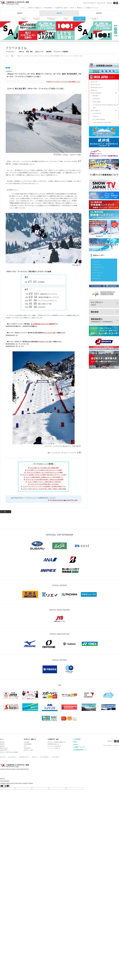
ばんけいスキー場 (45, 341)
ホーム (23, 7)
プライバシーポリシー (89, 3)
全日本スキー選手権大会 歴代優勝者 (9, 752)
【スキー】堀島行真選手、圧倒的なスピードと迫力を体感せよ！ (44, 477)
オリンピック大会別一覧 (54, 748)
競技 (12, 55)
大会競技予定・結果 (61, 7)
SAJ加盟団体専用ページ (79, 749)
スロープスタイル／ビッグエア (102, 122)
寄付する (75, 744)
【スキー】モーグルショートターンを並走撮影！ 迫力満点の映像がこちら (44, 486)
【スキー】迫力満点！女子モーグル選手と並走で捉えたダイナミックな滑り (44, 474)
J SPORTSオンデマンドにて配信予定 (44, 324)
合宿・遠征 (29, 51)
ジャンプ (23, 19)
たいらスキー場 (50, 332)
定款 (25, 746)
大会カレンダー (39, 51)
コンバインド (36, 19)
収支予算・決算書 (28, 750)
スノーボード (94, 19)
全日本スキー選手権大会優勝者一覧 (56, 742)
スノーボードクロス (99, 119)
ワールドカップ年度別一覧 (54, 746)
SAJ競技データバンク (92, 7)
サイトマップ (101, 3)
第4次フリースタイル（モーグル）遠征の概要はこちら (64, 81)
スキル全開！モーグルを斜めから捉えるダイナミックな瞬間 (44, 470)
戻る (5, 511)
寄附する (79, 7)
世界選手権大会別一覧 (53, 744)
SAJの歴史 (26, 742)
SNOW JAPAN (3, 750)
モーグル (95, 95)
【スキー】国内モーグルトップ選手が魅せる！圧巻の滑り (44, 482)
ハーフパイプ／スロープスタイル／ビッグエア (105, 106)
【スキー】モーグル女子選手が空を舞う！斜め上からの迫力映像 (44, 479)
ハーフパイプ (97, 113)
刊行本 (72, 7)
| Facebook (96, 286)
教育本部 (99, 13)
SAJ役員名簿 (27, 748)
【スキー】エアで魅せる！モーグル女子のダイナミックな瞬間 (44, 472)
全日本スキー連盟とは (34, 7)
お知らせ (21, 51)
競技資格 (48, 51)
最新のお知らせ (4, 748)
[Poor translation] (7, 786)
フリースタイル (79, 19)
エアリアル (96, 98)
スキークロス (97, 102)
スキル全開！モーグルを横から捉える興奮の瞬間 (44, 468)
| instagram (111, 286)
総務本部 (19, 13)
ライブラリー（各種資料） (61, 51)
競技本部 (59, 13)
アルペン (65, 19)
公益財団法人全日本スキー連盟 (15, 765)
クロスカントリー (52, 19)
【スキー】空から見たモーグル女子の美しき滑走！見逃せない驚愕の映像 (44, 489)
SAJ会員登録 (48, 7)
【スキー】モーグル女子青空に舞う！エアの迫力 (44, 484)
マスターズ (97, 278)
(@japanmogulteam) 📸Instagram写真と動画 (64, 500)
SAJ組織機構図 (27, 744)
